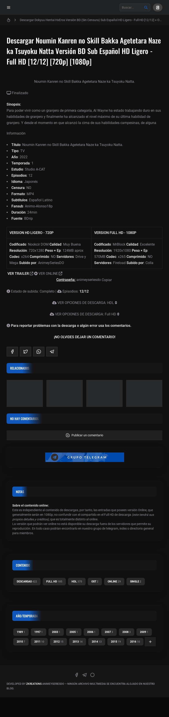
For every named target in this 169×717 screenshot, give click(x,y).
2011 (39, 641)
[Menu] (9, 7)
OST (94, 581)
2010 (21, 641)
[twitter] (25, 351)
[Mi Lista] (157, 7)
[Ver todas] (150, 641)
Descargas (27, 581)
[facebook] (12, 351)
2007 (109, 632)
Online (114, 581)
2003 (56, 632)
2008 (126, 632)
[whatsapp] (38, 351)
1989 (21, 632)
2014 (97, 641)
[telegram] (52, 351)
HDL (77, 581)
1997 (38, 632)
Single (135, 581)
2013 (78, 641)
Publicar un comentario (84, 435)
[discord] (92, 675)
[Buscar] (146, 7)
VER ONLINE (48, 273)
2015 (116, 641)
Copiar (107, 280)
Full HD (54, 581)
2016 (135, 641)
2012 (58, 641)
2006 (91, 632)
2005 (74, 632)
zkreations (34, 683)
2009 (144, 632)
